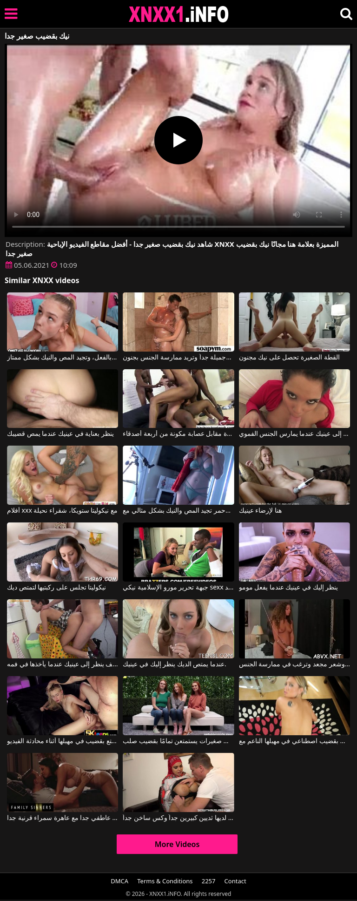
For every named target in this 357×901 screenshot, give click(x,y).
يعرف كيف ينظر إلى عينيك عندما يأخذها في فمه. (62, 664)
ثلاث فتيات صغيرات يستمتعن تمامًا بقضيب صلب (178, 741)
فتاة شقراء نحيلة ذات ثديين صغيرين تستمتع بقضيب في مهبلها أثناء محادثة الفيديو (62, 741)
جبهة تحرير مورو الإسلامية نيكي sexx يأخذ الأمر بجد (178, 587)
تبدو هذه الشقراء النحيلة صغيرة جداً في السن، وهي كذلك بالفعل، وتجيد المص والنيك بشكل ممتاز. (62, 357)
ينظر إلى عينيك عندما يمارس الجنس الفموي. (294, 434)
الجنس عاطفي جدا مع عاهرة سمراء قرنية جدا (62, 818)
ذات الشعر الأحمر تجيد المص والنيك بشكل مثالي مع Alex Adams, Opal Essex (178, 511)
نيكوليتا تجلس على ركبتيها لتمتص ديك (56, 587)
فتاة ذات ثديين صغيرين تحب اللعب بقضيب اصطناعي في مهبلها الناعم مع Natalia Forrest (294, 741)
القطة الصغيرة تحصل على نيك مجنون (289, 357)
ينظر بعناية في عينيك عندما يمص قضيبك (60, 434)
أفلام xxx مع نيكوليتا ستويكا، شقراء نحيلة (62, 511)
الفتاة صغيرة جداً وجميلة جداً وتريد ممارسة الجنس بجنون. (178, 357)
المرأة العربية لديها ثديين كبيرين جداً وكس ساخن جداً (178, 818)
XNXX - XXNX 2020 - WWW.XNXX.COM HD (179, 14)
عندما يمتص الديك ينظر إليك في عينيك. (174, 664)
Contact (235, 881)
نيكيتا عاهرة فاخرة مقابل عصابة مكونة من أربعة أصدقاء (178, 434)
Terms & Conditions (164, 881)
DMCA (119, 881)
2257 (209, 881)
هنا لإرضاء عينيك (260, 511)
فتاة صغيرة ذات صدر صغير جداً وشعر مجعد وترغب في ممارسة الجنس (294, 664)
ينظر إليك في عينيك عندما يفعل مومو (288, 587)
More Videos (177, 844)
